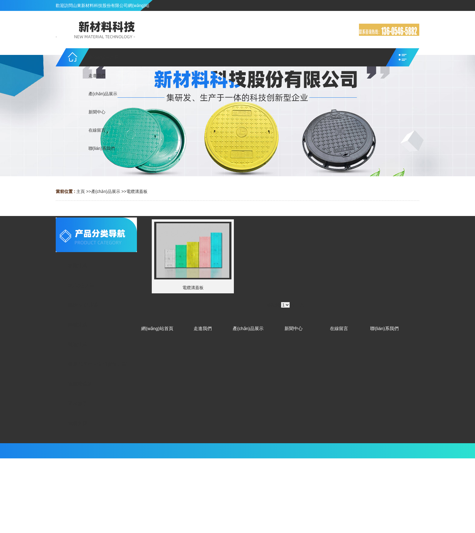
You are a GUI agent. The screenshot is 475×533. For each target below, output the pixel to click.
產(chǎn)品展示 (105, 191)
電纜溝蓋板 (137, 191)
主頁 (80, 191)
